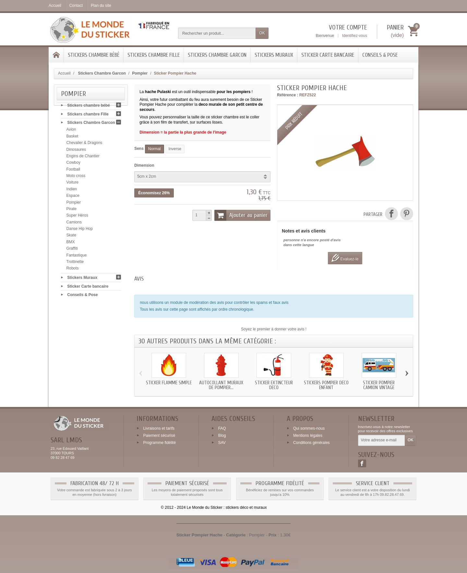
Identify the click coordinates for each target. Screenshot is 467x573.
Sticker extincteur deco (274, 385)
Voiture (72, 184)
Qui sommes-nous (309, 428)
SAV (222, 442)
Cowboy (73, 164)
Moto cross (76, 177)
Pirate (71, 210)
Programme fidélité (159, 442)
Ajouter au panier (241, 215)
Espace (72, 197)
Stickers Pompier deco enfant (326, 385)
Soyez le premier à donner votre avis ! (273, 329)
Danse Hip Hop (79, 230)
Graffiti (72, 250)
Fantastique (76, 256)
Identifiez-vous (354, 36)
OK (262, 33)
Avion (71, 131)
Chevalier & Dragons (84, 144)
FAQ (222, 428)
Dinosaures (76, 151)
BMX (70, 243)
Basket (72, 137)
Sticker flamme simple (169, 383)
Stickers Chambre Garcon (217, 55)
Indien (71, 190)
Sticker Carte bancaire (327, 55)
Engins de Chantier (83, 157)
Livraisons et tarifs (158, 428)
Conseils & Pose (380, 55)
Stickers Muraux (274, 55)
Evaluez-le (344, 258)
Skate (71, 236)
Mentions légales (307, 435)
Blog (222, 435)
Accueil (64, 73)
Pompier (73, 203)
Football (73, 170)
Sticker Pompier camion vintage (379, 385)
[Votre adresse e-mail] (381, 440)
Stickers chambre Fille (153, 55)
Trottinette (75, 263)
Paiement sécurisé (159, 435)
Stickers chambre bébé (93, 55)
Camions (74, 223)
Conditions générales (311, 442)
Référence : (287, 95)
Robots (72, 270)
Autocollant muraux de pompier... (221, 385)
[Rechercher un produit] (217, 33)
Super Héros (77, 217)
